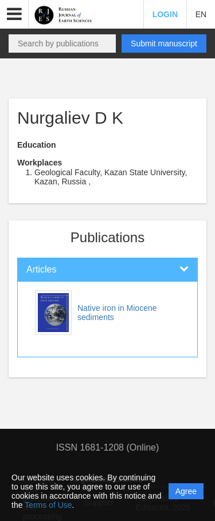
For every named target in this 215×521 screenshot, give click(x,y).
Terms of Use (48, 505)
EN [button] (201, 14)
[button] (14, 14)
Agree (186, 491)
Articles (41, 269)
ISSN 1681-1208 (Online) (107, 447)
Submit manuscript (164, 43)
